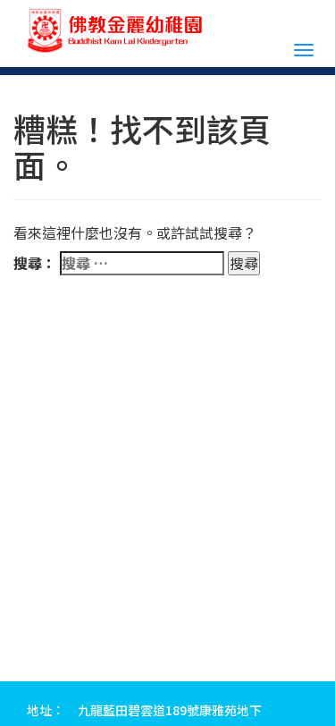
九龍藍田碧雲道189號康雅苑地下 (170, 710)
